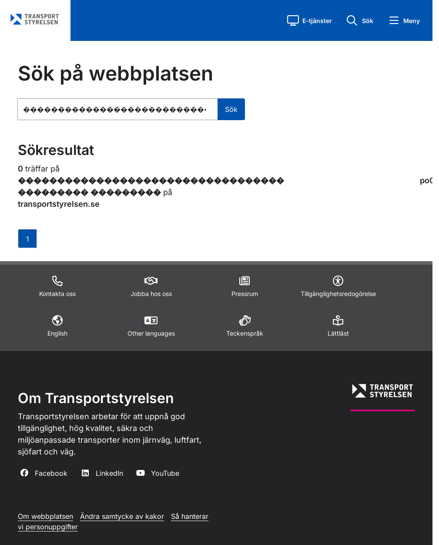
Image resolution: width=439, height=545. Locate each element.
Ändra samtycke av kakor (122, 516)
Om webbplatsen (45, 516)
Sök (231, 109)
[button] (309, 20)
